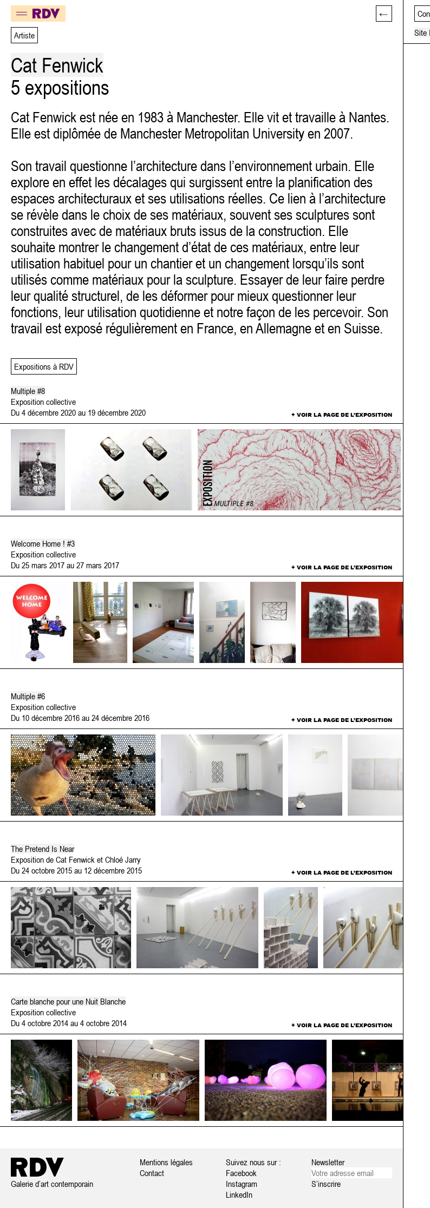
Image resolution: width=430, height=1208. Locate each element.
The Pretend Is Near (42, 849)
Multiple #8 (28, 391)
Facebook (241, 1173)
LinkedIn (239, 1194)
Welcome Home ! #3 (43, 543)
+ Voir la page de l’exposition (341, 414)
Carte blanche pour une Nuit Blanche (68, 1001)
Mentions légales (166, 1162)
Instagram (241, 1184)
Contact (152, 1173)
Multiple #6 (28, 696)
